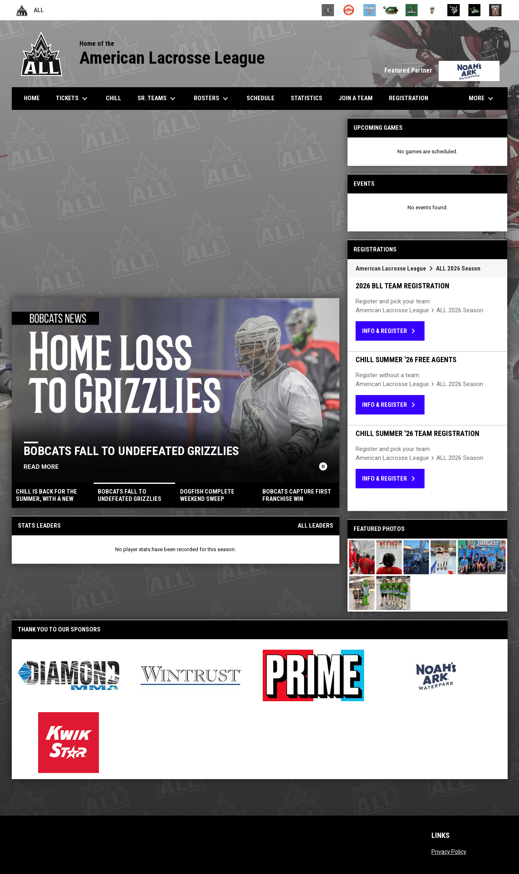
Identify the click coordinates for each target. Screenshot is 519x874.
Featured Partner (442, 70)
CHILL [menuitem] (113, 98)
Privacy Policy (448, 851)
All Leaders (315, 525)
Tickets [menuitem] (73, 98)
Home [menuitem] (32, 98)
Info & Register (390, 331)
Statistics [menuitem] (309, 98)
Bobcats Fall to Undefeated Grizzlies (131, 451)
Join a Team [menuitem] (356, 98)
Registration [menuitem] (408, 98)
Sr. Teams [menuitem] (157, 98)
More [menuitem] (482, 98)
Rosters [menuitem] (212, 98)
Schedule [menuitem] (264, 98)
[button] (362, 557)
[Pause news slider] (323, 466)
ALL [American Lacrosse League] (30, 10)
